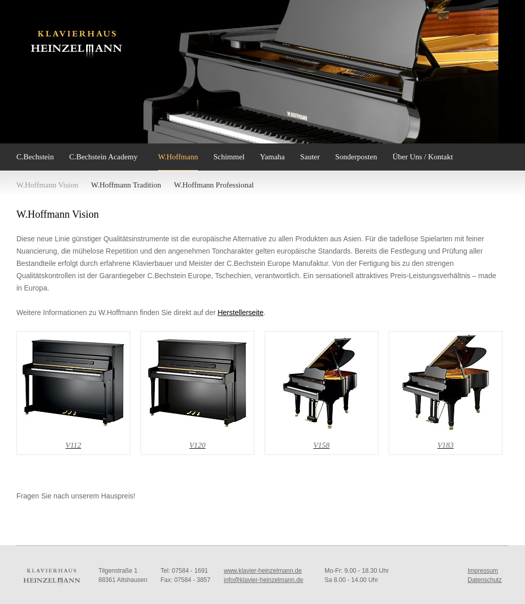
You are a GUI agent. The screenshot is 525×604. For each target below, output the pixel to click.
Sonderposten (356, 157)
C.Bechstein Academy (103, 157)
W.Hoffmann (178, 157)
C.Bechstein (35, 157)
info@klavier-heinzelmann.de (264, 580)
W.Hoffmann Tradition (126, 185)
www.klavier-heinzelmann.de (263, 570)
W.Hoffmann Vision (47, 185)
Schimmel (229, 157)
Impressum (483, 570)
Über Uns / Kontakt (422, 157)
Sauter (309, 157)
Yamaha (272, 157)
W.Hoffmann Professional (214, 185)
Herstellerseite (240, 312)
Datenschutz (485, 580)
